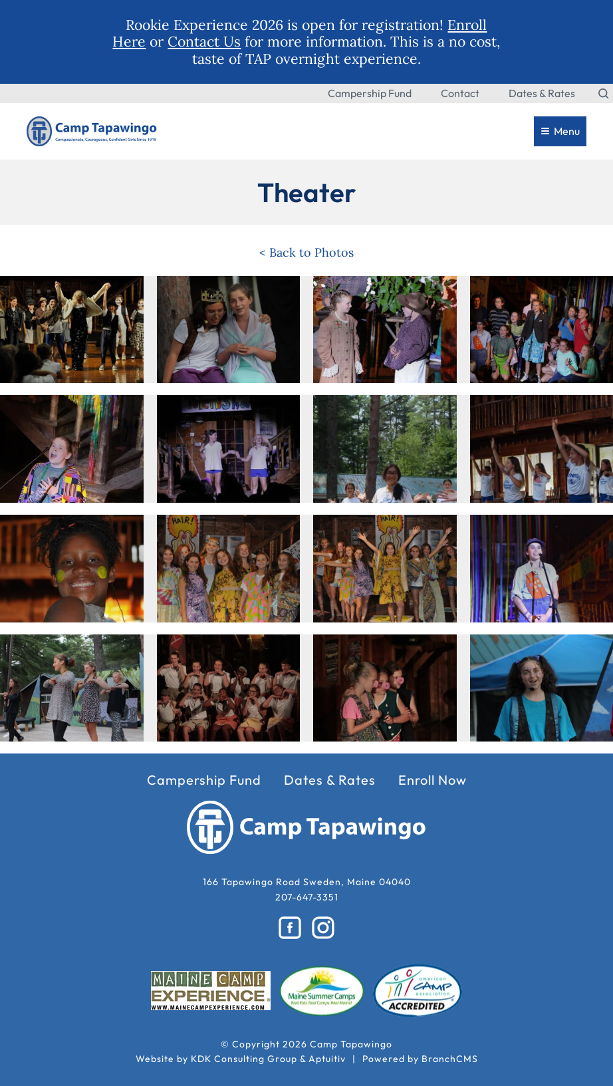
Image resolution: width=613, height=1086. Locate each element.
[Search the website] (604, 93)
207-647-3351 (306, 897)
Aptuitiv (327, 1059)
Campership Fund (370, 93)
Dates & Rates (542, 93)
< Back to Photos (306, 252)
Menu (560, 131)
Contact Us (204, 42)
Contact (460, 93)
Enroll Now (432, 780)
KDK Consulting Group (244, 1059)
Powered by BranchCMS (420, 1059)
